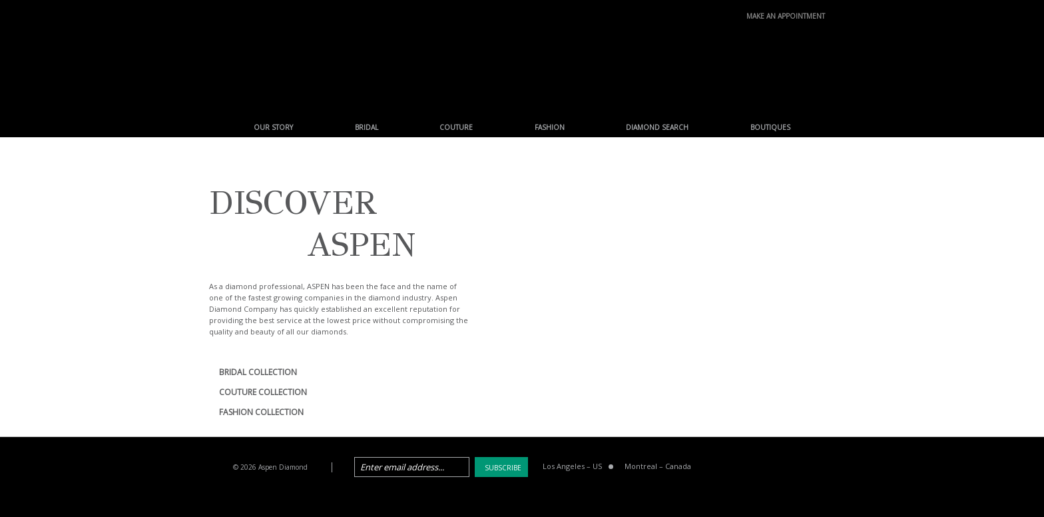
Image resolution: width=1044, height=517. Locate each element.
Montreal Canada (658, 466)
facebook (715, 467)
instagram (817, 467)
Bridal (366, 127)
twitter (749, 467)
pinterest (783, 467)
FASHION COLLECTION (261, 412)
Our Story (273, 127)
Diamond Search (657, 127)
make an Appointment (785, 14)
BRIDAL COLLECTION (258, 372)
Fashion (550, 127)
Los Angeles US (572, 466)
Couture (456, 127)
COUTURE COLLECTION (263, 392)
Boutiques (770, 127)
